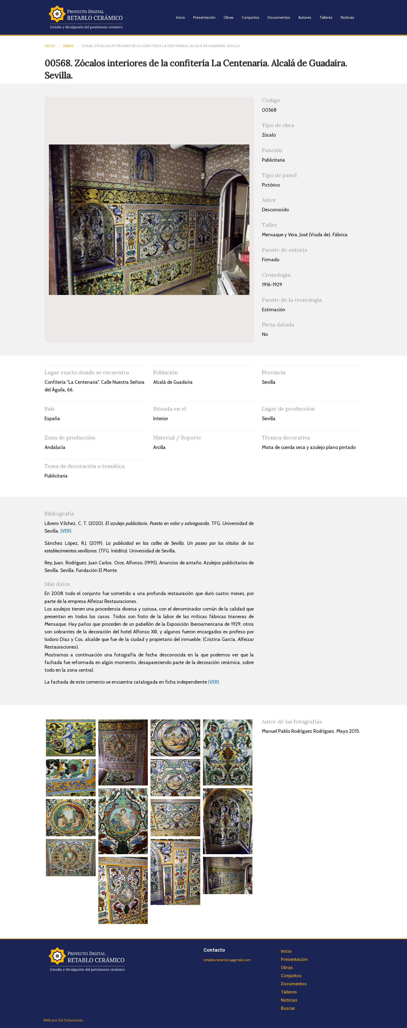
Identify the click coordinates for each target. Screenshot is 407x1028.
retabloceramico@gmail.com (227, 959)
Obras (229, 17)
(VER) (65, 531)
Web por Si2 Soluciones (63, 1020)
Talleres (326, 17)
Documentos (279, 17)
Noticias (347, 17)
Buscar (288, 1008)
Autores (304, 17)
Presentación (204, 17)
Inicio (180, 17)
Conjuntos (250, 17)
